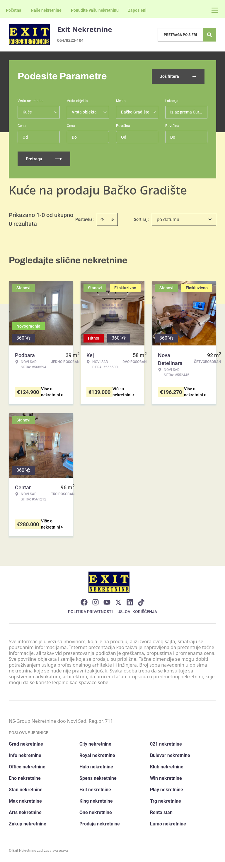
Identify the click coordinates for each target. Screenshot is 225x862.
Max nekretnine (25, 801)
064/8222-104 (70, 40)
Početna (13, 10)
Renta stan (161, 812)
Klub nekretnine (166, 767)
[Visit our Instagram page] (95, 602)
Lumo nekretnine (168, 824)
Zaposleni (137, 10)
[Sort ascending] (102, 219)
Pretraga (44, 158)
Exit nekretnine (95, 789)
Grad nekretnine (26, 744)
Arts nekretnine (25, 812)
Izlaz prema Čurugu (188, 112)
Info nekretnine (25, 755)
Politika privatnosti (90, 611)
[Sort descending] (112, 219)
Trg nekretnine (165, 801)
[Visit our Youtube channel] (106, 602)
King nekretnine (96, 801)
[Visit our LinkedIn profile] (129, 602)
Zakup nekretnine (27, 824)
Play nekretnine (166, 789)
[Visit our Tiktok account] (141, 602)
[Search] (209, 35)
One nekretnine (95, 812)
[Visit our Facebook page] (84, 602)
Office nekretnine (27, 767)
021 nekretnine (166, 744)
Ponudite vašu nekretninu (95, 10)
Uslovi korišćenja (137, 611)
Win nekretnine (166, 778)
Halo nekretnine (96, 767)
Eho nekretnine (25, 778)
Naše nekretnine (46, 10)
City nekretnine (95, 744)
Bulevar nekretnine (170, 755)
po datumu (168, 219)
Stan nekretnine (25, 789)
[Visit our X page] (118, 602)
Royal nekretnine (97, 755)
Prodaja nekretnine (99, 824)
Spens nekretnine (98, 778)
